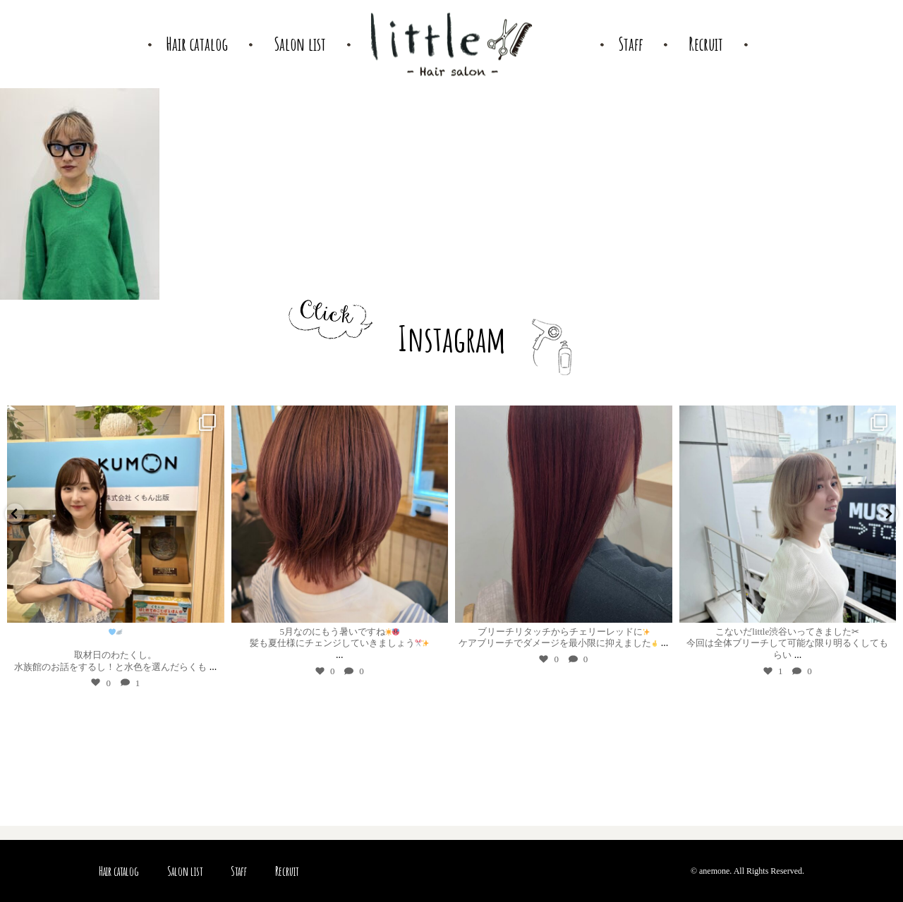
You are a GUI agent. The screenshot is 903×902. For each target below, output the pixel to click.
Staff (239, 871)
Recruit (286, 871)
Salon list (184, 871)
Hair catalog (119, 871)
